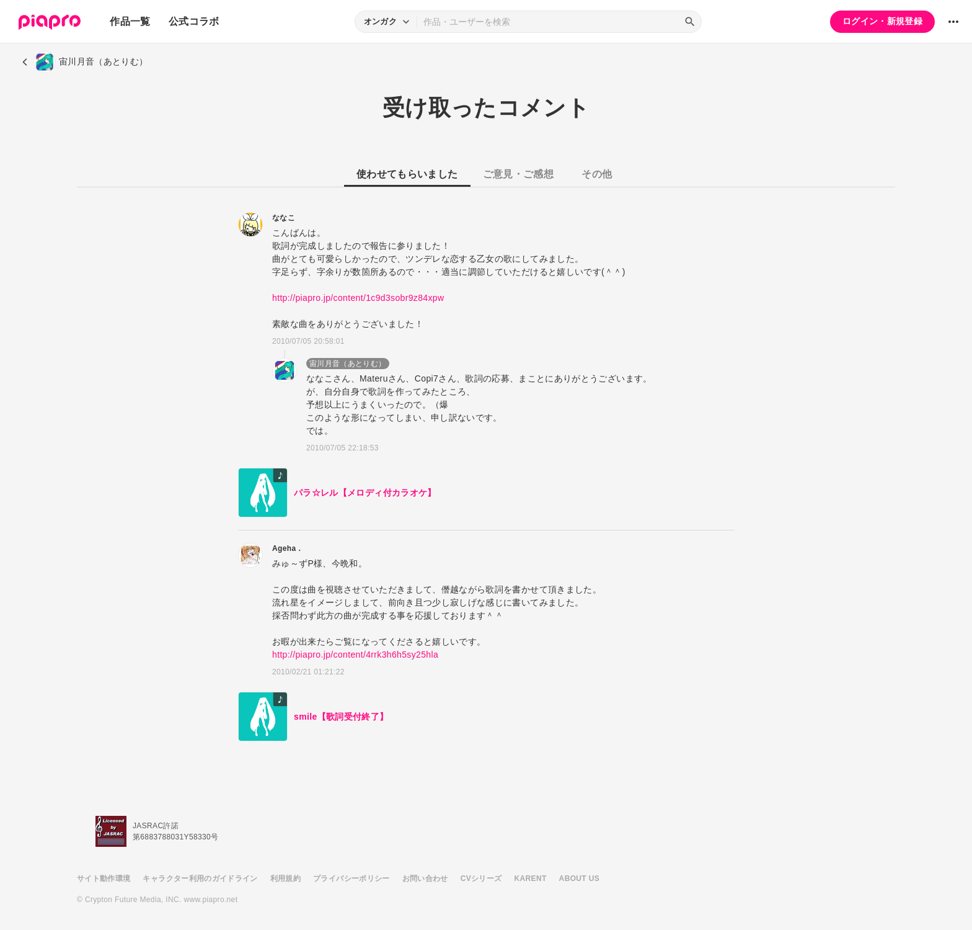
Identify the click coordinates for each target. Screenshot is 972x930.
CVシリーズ (481, 878)
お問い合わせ (425, 878)
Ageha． (288, 548)
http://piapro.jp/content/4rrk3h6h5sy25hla (355, 654)
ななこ (283, 217)
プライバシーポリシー (351, 878)
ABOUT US (579, 878)
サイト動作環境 (103, 878)
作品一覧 (130, 21)
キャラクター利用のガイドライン (200, 878)
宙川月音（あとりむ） (347, 363)
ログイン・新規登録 (882, 21)
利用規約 (285, 878)
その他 (596, 174)
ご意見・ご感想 (518, 174)
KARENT (531, 878)
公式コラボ (194, 21)
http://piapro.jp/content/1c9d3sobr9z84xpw (358, 298)
